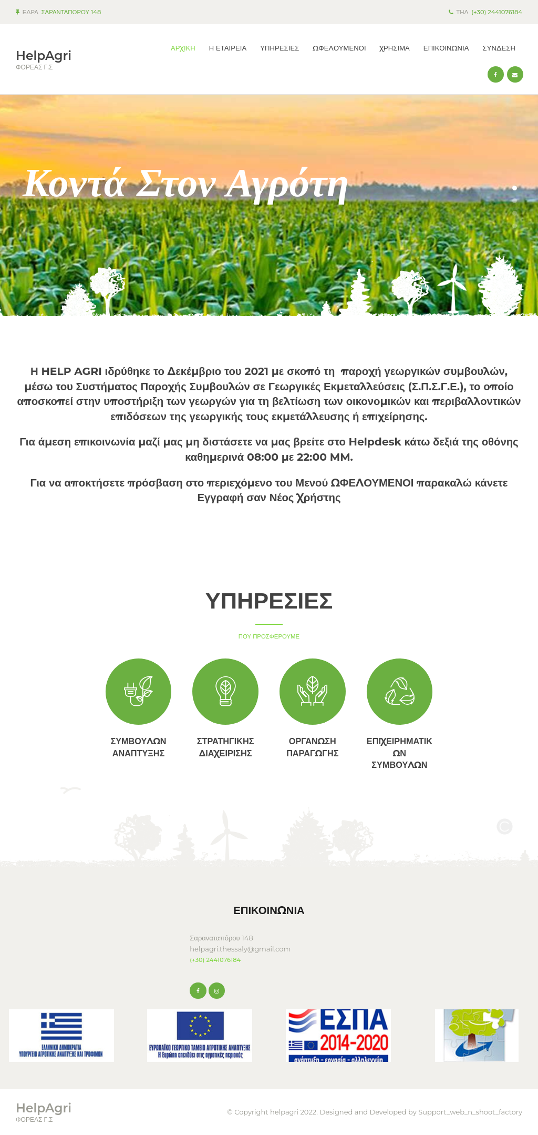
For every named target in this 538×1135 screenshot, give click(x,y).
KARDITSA (95, 933)
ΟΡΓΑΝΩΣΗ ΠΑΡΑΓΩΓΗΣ (312, 747)
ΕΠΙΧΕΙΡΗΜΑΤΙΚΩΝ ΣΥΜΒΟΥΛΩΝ (399, 753)
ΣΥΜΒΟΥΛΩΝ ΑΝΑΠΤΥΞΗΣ (138, 747)
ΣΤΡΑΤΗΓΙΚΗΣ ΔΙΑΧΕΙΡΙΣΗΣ (225, 747)
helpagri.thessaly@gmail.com (240, 949)
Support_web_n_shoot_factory (470, 1112)
